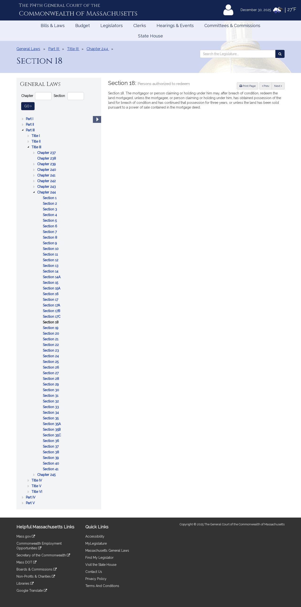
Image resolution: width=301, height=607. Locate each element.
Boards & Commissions (36, 569)
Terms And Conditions (102, 586)
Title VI (37, 491)
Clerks (139, 25)
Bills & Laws (53, 25)
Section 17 (51, 299)
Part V (31, 503)
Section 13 (51, 266)
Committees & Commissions (232, 25)
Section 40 (51, 463)
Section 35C (52, 435)
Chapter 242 (47, 181)
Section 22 (51, 345)
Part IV (31, 497)
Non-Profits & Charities (35, 576)
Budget (82, 25)
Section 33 (51, 407)
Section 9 (50, 243)
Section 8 (50, 237)
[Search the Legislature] (280, 54)
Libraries (25, 583)
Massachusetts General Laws (107, 550)
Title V (37, 486)
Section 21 (51, 339)
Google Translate (31, 590)
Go (29, 106)
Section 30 (51, 390)
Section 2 (50, 203)
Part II (30, 124)
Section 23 (51, 350)
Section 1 (50, 198)
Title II (36, 141)
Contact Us (93, 572)
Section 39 (51, 458)
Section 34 (51, 412)
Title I (36, 136)
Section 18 (51, 322)
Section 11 (51, 254)
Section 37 (51, 446)
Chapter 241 (46, 175)
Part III (31, 130)
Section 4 (50, 215)
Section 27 (51, 373)
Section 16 (51, 294)
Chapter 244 (47, 192)
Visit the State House (100, 565)
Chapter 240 (47, 170)
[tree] (59, 311)
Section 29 (51, 384)
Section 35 (51, 418)
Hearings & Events (175, 25)
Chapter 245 (46, 475)
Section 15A (52, 288)
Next (278, 86)
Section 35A (52, 424)
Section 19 (51, 328)
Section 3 (50, 209)
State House (150, 35)
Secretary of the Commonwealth (43, 555)
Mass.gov (25, 536)
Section (59, 96)
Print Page (247, 86)
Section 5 (50, 220)
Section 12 (51, 260)
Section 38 (51, 452)
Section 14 (51, 271)
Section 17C (52, 316)
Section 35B (52, 429)
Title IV (37, 480)
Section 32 (51, 401)
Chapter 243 (47, 186)
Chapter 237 (46, 153)
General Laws (28, 49)
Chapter (27, 96)
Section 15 (51, 282)
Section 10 (51, 249)
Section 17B (52, 311)
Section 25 (51, 362)
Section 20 (51, 333)
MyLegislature (96, 543)
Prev (267, 86)
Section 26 (51, 367)
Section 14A (52, 277)
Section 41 (51, 469)
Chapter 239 (47, 164)
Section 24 (51, 356)
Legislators (111, 25)
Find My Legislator (99, 557)
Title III (37, 147)
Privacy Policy (96, 579)
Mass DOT (26, 562)
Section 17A (52, 305)
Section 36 (51, 441)
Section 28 (51, 379)
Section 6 (50, 226)
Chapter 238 (47, 158)
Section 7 (50, 232)
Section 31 (51, 395)
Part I (30, 119)
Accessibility (94, 536)
